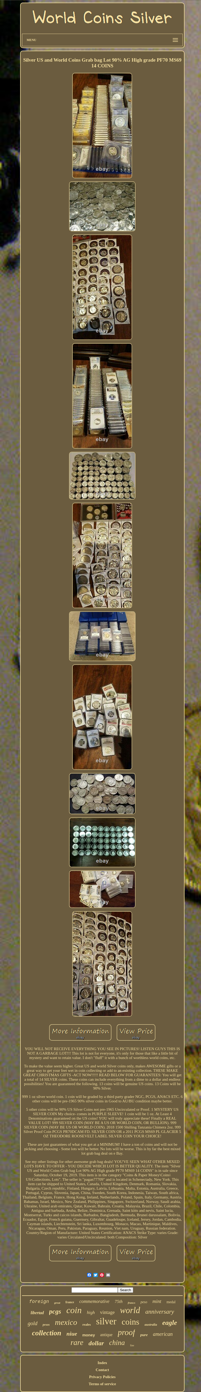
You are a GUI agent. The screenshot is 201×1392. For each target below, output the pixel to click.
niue (71, 1333)
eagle (169, 1322)
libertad (37, 1313)
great (57, 1302)
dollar (96, 1343)
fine (132, 1345)
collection (46, 1333)
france (69, 1302)
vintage (107, 1312)
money (88, 1335)
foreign (39, 1301)
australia (150, 1324)
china (117, 1343)
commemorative (94, 1301)
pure (144, 1335)
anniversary (159, 1311)
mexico (66, 1322)
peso (144, 1302)
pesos (46, 1324)
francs (131, 1302)
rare (76, 1342)
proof (126, 1332)
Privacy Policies (102, 1377)
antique (106, 1334)
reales (86, 1324)
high (91, 1312)
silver (106, 1321)
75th (118, 1301)
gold (32, 1323)
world (130, 1310)
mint (157, 1301)
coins (130, 1321)
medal (170, 1302)
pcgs (55, 1311)
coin (74, 1310)
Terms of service (102, 1384)
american (163, 1334)
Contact (102, 1370)
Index (102, 1363)
